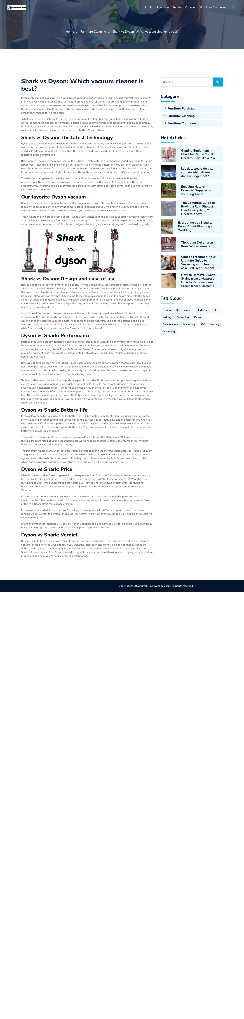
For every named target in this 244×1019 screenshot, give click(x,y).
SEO (216, 311)
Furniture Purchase (156, 7)
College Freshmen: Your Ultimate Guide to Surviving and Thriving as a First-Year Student (198, 265)
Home (70, 32)
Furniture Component (214, 7)
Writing (167, 318)
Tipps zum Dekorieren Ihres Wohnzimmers (197, 247)
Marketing (202, 311)
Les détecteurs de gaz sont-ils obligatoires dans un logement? (197, 175)
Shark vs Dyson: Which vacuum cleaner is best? (145, 32)
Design (167, 311)
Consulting (183, 318)
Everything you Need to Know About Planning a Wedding (195, 229)
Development (183, 311)
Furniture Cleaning (184, 7)
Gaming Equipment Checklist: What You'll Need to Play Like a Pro (198, 157)
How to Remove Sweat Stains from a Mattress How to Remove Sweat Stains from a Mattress (198, 283)
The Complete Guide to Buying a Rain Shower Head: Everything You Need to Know (198, 211)
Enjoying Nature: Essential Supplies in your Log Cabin (196, 193)
